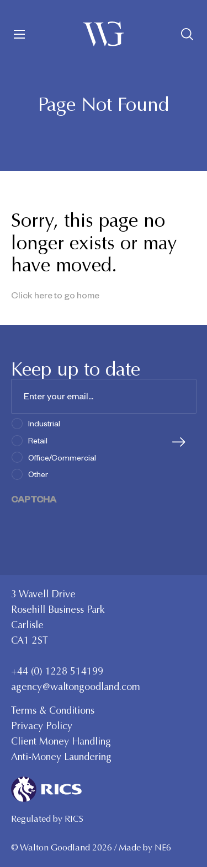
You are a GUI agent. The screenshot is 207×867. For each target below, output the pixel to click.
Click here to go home (55, 294)
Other (38, 474)
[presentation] (95, 526)
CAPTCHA (33, 499)
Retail (37, 440)
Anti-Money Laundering (61, 757)
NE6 (163, 847)
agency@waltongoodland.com (75, 687)
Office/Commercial (62, 457)
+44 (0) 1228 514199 (57, 671)
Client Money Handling (61, 741)
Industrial (44, 423)
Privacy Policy (41, 726)
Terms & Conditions (52, 710)
